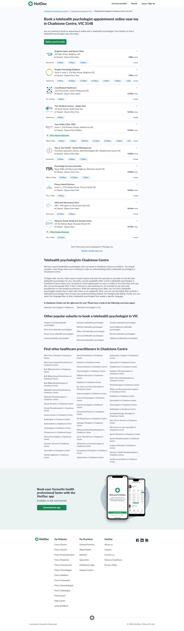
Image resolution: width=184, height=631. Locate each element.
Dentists (83, 555)
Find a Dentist (60, 550)
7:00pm (83, 159)
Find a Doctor (60, 545)
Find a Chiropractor (63, 565)
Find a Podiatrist (61, 560)
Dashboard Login (87, 565)
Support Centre (86, 570)
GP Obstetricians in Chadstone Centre (92, 419)
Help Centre (59, 601)
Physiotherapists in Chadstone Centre (124, 385)
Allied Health (85, 550)
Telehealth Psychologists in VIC (81, 11)
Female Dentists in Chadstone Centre (58, 404)
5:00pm (61, 99)
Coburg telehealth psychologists (56, 338)
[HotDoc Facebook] (137, 540)
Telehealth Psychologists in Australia (56, 11)
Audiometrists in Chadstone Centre (57, 424)
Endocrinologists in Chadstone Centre (91, 394)
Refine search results (55, 42)
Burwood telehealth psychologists (90, 336)
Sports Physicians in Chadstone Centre (125, 434)
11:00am (83, 81)
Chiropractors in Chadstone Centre (57, 432)
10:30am (60, 214)
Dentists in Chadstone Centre (88, 362)
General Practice (86, 545)
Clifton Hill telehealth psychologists (90, 331)
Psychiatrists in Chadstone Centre (123, 400)
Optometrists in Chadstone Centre (90, 457)
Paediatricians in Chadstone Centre (123, 367)
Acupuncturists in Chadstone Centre (58, 415)
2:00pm (60, 63)
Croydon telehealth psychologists (123, 323)
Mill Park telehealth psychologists (90, 327)
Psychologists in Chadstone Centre (123, 405)
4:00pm (83, 63)
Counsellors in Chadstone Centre (57, 451)
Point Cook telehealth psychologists (58, 330)
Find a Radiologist (62, 591)
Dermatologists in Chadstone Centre (91, 371)
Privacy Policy (111, 565)
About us (109, 545)
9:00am (60, 81)
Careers (108, 550)
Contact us (109, 555)
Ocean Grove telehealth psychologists (58, 334)
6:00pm (72, 159)
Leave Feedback (61, 606)
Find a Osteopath (62, 580)
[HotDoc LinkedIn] (142, 540)
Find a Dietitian (61, 575)
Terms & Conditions (113, 560)
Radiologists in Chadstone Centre (123, 409)
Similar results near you (92, 251)
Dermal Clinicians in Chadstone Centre (92, 367)
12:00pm (94, 81)
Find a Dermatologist (63, 586)
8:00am (62, 141)
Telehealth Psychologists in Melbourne (59, 307)
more (135, 63)
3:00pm (72, 63)
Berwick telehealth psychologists (122, 334)
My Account (59, 596)
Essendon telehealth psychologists (90, 323)
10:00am (71, 81)
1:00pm (106, 81)
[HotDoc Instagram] (146, 540)
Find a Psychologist (63, 570)
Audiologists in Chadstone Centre (57, 419)
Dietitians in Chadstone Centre (89, 382)
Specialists (84, 560)
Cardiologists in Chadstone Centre (57, 428)
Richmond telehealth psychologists (90, 340)
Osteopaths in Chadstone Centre (122, 362)
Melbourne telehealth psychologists (123, 338)
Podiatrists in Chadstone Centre (122, 396)
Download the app (51, 508)
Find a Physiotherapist (64, 555)
